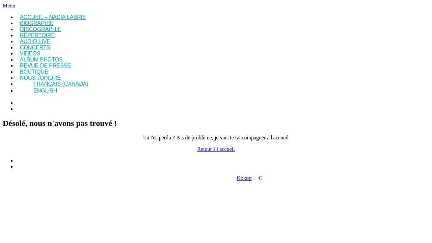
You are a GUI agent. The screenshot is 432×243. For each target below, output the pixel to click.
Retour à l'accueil (216, 149)
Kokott (244, 178)
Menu (9, 5)
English (45, 90)
